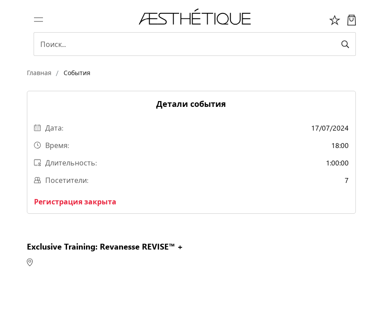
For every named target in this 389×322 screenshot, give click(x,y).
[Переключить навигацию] (38, 19)
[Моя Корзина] (351, 19)
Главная (39, 72)
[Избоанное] (335, 19)
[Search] (195, 44)
